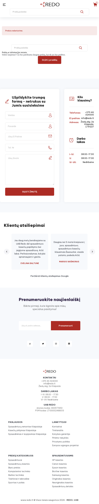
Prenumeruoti (66, 325)
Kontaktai (57, 426)
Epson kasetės (59, 467)
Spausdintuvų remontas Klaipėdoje (25, 426)
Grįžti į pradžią (49, 60)
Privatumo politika (61, 441)
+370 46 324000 (89, 113)
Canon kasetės (59, 464)
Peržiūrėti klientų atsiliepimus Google (50, 276)
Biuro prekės (14, 467)
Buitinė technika (16, 475)
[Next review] (92, 251)
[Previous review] (7, 251)
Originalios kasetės (61, 479)
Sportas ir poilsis (16, 482)
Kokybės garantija (61, 434)
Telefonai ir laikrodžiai (18, 479)
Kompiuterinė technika (19, 471)
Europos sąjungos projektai (65, 445)
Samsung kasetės (60, 475)
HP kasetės (57, 460)
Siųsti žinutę (29, 191)
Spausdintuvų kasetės (19, 464)
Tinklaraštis (57, 430)
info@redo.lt (87, 118)
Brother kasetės (60, 471)
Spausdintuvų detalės (62, 486)
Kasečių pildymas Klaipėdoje (22, 430)
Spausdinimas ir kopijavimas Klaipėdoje (27, 434)
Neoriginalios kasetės (62, 482)
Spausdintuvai (15, 460)
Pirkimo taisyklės (60, 437)
